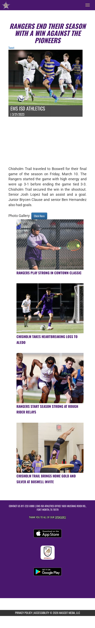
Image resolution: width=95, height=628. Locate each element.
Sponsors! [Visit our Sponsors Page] (60, 517)
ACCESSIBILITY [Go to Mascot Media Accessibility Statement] (41, 613)
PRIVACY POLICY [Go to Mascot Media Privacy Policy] (23, 613)
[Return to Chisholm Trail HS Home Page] (6, 5)
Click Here (39, 216)
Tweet (11, 48)
